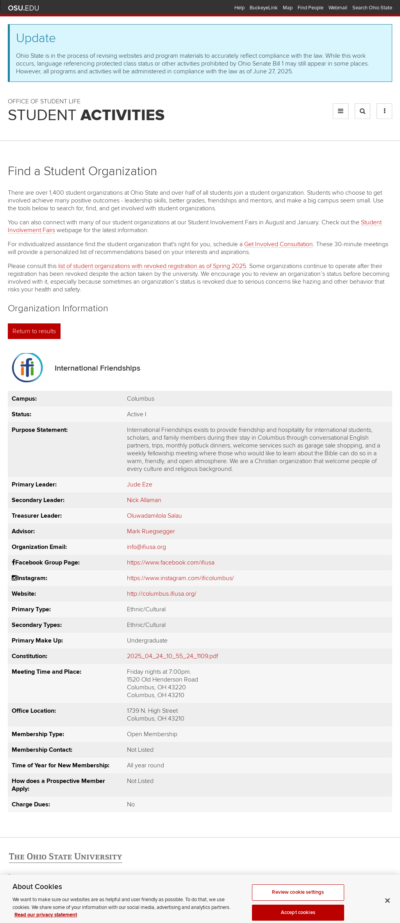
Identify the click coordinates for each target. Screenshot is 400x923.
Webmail (338, 8)
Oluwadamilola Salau (154, 516)
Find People (310, 8)
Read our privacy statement (45, 919)
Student (86, 115)
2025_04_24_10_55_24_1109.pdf (172, 656)
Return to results (34, 331)
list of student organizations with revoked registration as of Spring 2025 (152, 266)
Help (239, 8)
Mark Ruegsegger (151, 531)
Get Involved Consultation (278, 244)
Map (288, 8)
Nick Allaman (144, 500)
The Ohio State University (23, 8)
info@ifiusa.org (146, 547)
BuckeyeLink (264, 8)
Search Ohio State (372, 8)
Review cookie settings (298, 896)
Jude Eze (139, 484)
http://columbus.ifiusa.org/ (161, 594)
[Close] (387, 904)
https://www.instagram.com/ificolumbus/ (180, 578)
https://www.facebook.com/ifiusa (170, 562)
